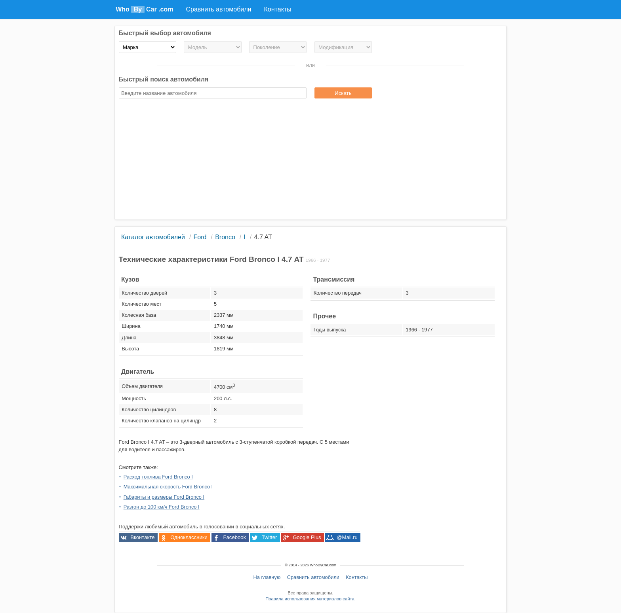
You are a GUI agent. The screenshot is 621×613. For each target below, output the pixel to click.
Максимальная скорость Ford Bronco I (168, 487)
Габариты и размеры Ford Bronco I (164, 497)
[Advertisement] (311, 160)
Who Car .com (144, 9)
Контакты (357, 577)
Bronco (225, 237)
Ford (200, 237)
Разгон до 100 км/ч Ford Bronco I (162, 507)
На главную (267, 577)
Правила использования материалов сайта (309, 598)
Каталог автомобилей (153, 237)
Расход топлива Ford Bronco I (158, 477)
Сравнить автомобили (313, 577)
